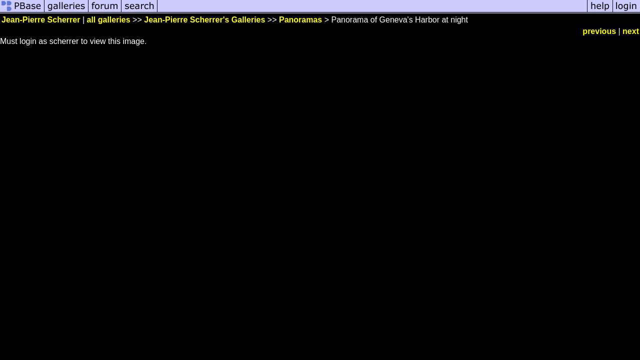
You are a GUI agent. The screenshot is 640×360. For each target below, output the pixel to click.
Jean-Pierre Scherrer (41, 20)
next (630, 31)
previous (599, 31)
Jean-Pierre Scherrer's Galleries (204, 20)
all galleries (108, 20)
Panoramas (300, 20)
